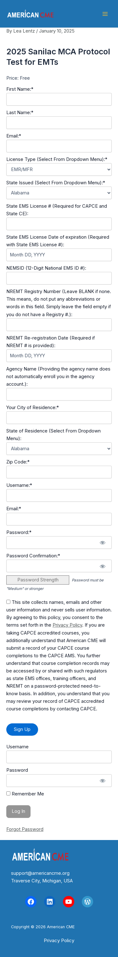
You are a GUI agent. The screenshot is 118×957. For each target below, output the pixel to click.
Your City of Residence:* (32, 407)
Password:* (18, 532)
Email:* (13, 136)
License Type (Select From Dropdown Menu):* (56, 159)
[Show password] (102, 542)
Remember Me (25, 794)
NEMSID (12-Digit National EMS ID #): (46, 268)
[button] (59, 940)
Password (17, 770)
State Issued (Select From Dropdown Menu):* (55, 183)
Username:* (19, 485)
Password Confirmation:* (33, 556)
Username (17, 747)
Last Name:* (19, 112)
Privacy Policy (67, 625)
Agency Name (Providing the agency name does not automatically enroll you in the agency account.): (58, 376)
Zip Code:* (18, 462)
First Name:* (19, 89)
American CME (74, 14)
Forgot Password (24, 829)
